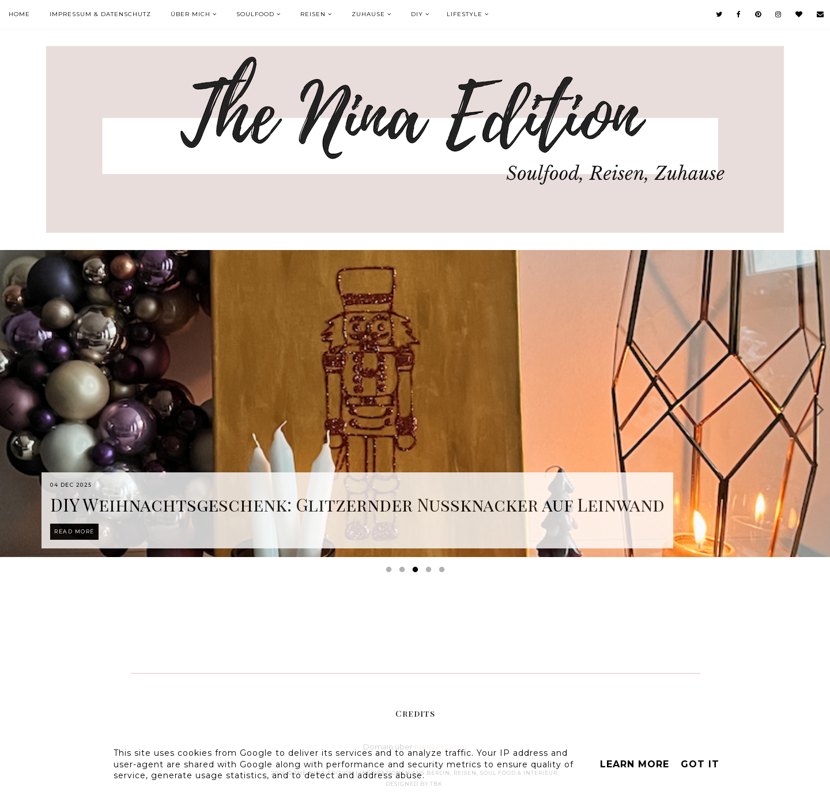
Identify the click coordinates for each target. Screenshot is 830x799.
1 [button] (391, 572)
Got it (700, 764)
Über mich (190, 14)
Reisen (313, 14)
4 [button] (430, 572)
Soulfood (255, 14)
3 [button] (417, 572)
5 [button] (444, 572)
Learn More (634, 764)
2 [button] (404, 572)
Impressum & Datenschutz (100, 14)
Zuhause (368, 14)
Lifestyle (464, 14)
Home (19, 14)
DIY (417, 14)
